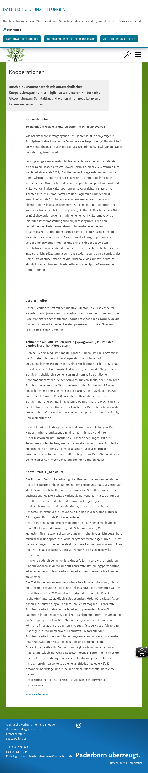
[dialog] (74, 24)
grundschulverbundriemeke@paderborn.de (43, 756)
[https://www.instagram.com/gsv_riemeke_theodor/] (79, 725)
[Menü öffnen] (137, 54)
